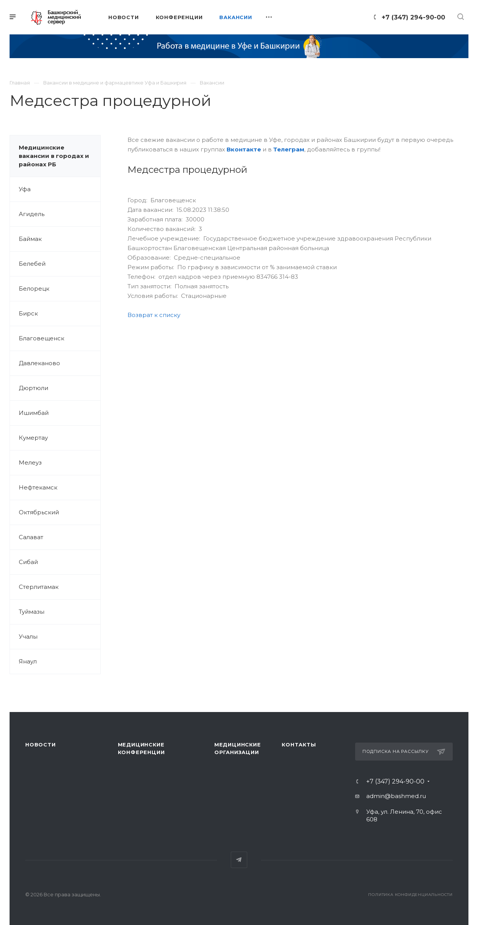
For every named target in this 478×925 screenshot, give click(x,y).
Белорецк (34, 288)
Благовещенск (41, 338)
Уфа (25, 189)
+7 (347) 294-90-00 (413, 17)
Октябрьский (39, 512)
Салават (31, 537)
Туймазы (31, 611)
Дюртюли (33, 388)
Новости (40, 744)
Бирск (28, 313)
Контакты (299, 744)
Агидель (31, 214)
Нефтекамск (38, 487)
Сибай (28, 562)
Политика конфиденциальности (410, 894)
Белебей (32, 263)
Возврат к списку (153, 315)
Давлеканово (39, 363)
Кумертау (33, 437)
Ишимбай (34, 412)
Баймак (30, 238)
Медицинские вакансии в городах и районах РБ (54, 156)
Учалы (28, 636)
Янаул (28, 661)
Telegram (239, 860)
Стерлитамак (39, 586)
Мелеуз (30, 462)
